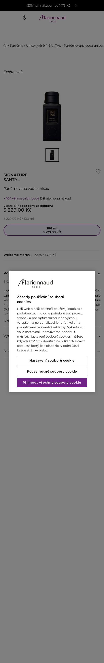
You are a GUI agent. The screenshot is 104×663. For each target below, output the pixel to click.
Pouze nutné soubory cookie (52, 371)
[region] (52, 332)
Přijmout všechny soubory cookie (52, 382)
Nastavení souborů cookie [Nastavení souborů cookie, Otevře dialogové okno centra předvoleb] (52, 360)
